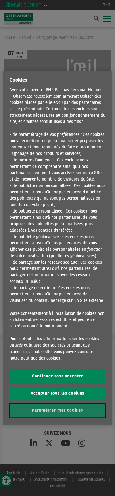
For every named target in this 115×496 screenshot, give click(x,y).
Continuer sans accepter (57, 377)
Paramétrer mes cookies (57, 411)
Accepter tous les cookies (57, 394)
